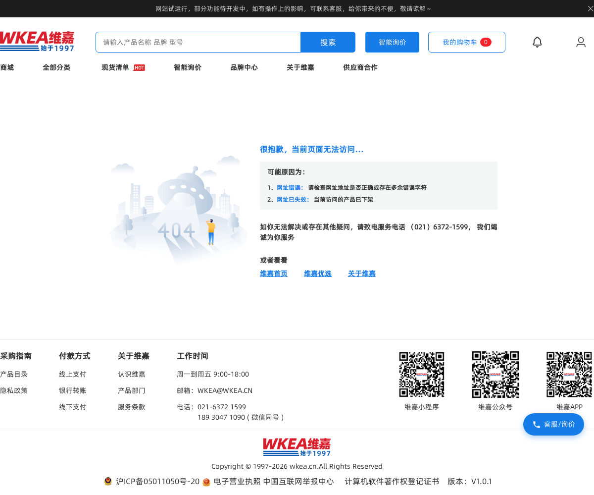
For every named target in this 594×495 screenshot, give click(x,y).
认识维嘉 (132, 374)
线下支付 (73, 407)
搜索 (328, 42)
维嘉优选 (318, 273)
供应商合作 (360, 67)
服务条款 (132, 407)
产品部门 (132, 390)
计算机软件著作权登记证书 (392, 481)
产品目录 (14, 374)
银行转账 (73, 390)
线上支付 (73, 374)
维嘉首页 (274, 273)
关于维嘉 (300, 67)
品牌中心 (244, 67)
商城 (7, 67)
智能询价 (187, 67)
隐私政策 (14, 390)
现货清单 (123, 67)
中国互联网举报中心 (298, 481)
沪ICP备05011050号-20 (150, 481)
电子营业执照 (231, 481)
